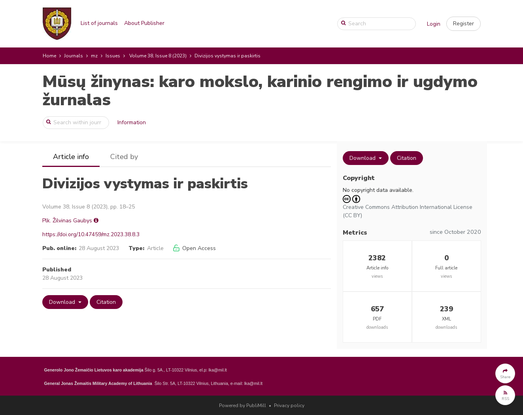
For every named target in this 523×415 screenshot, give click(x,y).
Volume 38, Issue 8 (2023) (158, 56)
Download (63, 302)
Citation (106, 302)
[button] (463, 24)
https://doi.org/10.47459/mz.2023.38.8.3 (91, 234)
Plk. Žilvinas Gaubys (67, 220)
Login (433, 24)
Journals (73, 56)
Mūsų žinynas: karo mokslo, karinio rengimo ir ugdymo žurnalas (260, 90)
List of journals (99, 23)
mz (94, 56)
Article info (71, 156)
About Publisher (144, 23)
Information (131, 122)
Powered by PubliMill (242, 405)
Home (49, 56)
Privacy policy (289, 405)
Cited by (124, 156)
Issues (113, 56)
